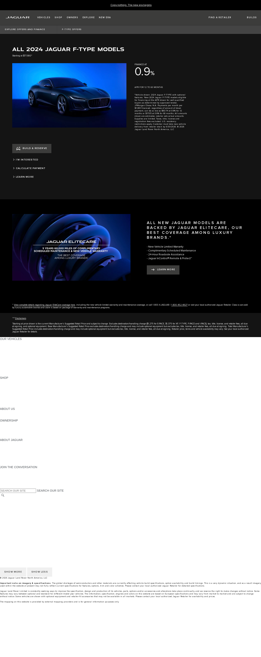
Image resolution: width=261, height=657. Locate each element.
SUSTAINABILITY (11, 416)
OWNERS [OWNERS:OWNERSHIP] (6, 424)
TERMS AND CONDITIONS (18, 515)
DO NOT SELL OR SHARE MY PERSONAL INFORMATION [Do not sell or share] (39, 511)
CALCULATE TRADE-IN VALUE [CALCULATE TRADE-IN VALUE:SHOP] (21, 401)
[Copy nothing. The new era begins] (131, 5)
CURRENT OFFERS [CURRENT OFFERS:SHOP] (13, 381)
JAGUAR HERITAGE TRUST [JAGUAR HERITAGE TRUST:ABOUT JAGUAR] (19, 459)
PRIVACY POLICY (12, 507)
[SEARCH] (3, 495)
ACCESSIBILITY (11, 518)
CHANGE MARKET (12, 499)
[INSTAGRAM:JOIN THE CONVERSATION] (10, 471)
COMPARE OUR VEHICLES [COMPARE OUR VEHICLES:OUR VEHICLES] (18, 370)
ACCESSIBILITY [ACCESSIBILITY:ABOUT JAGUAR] (11, 463)
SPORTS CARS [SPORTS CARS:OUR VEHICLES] (10, 354)
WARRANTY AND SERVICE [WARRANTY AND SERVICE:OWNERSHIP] (18, 432)
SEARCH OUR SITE (50, 490)
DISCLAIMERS (10, 526)
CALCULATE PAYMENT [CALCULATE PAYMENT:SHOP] (15, 397)
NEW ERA (7, 374)
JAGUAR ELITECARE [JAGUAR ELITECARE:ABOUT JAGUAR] (14, 447)
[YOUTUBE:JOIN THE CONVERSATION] (8, 478)
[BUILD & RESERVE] (31, 148)
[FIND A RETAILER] (216, 18)
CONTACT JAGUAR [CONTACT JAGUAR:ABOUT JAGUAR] (13, 455)
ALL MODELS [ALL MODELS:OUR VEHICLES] (9, 342)
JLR (2, 412)
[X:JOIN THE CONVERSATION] (3, 486)
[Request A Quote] (130, 646)
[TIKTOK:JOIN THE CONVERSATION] (7, 474)
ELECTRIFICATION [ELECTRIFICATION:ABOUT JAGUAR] (13, 451)
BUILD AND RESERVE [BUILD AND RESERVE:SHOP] (15, 385)
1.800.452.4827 (179, 305)
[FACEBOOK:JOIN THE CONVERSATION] (9, 482)
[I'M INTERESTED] (69, 160)
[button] (43, 17)
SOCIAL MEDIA (10, 522)
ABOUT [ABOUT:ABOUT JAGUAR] (5, 443)
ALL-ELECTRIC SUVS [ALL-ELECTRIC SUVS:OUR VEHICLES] (14, 350)
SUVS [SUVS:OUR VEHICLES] (4, 346)
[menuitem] (130, 619)
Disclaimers (20, 318)
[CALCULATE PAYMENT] (69, 168)
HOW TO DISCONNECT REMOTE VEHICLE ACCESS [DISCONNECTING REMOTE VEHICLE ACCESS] (35, 530)
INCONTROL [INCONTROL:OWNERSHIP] (8, 428)
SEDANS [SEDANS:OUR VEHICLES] (6, 358)
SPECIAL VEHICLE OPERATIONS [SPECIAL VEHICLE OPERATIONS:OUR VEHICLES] (22, 362)
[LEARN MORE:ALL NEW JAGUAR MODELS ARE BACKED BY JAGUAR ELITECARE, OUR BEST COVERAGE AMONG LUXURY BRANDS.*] (163, 270)
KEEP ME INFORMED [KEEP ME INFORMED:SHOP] (14, 393)
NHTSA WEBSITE (12, 503)
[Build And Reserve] (130, 638)
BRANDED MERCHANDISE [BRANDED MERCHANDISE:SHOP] (18, 405)
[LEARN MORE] (69, 177)
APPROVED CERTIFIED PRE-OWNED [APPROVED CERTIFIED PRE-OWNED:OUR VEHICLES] (25, 366)
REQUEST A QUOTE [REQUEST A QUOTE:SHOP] (14, 389)
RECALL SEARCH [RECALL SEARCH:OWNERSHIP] (12, 436)
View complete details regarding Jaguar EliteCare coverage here (44, 305)
